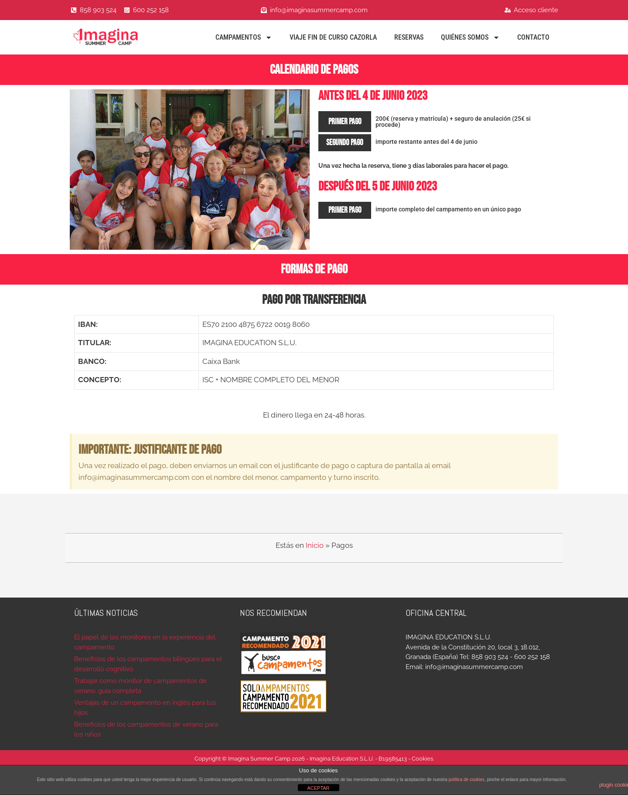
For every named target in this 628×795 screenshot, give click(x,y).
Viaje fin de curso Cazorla (333, 37)
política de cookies (467, 779)
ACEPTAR (318, 788)
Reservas (408, 37)
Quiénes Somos (470, 37)
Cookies (422, 758)
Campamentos (243, 37)
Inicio (315, 545)
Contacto (533, 37)
